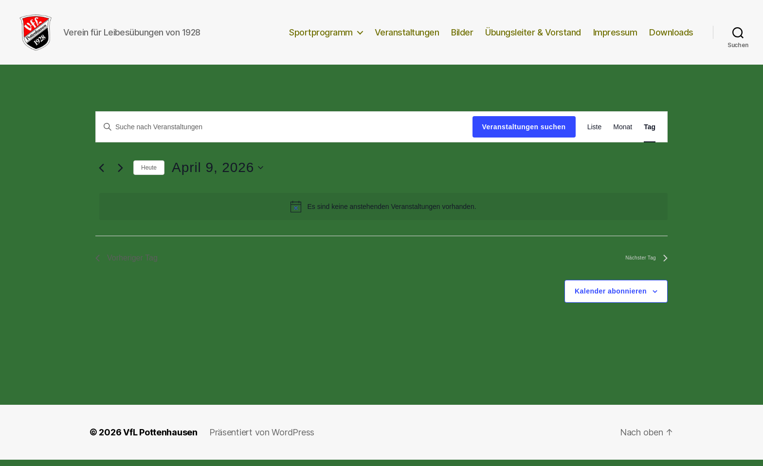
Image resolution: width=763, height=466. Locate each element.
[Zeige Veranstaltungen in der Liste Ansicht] (594, 133)
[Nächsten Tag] (120, 174)
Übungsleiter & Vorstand (533, 35)
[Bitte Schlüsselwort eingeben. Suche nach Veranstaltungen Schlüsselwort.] (284, 133)
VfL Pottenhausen (160, 438)
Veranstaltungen (407, 35)
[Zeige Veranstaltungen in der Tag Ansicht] (649, 133)
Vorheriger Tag (126, 264)
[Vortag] (101, 174)
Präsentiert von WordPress (261, 438)
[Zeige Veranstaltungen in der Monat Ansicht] (622, 133)
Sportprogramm (321, 35)
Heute (149, 174)
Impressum (615, 35)
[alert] (383, 212)
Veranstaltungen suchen (524, 133)
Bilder (462, 35)
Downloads (671, 35)
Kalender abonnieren (611, 297)
